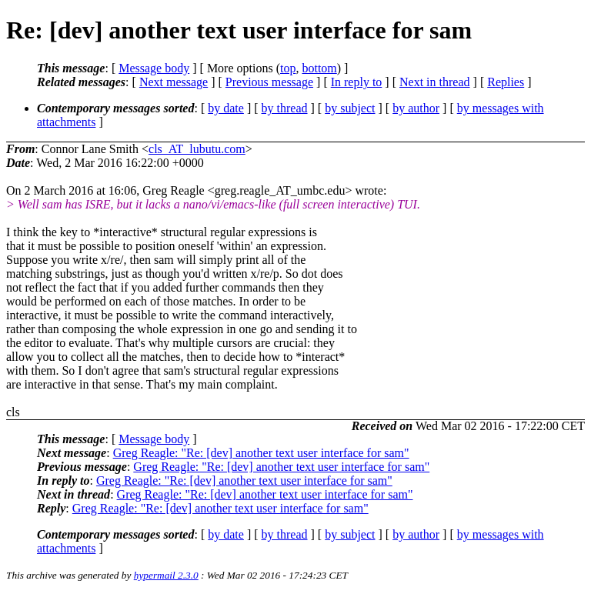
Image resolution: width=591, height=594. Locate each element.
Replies (505, 81)
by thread (285, 108)
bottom (319, 68)
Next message (173, 81)
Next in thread (434, 81)
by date (226, 108)
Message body (154, 68)
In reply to (356, 81)
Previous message (269, 81)
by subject (350, 108)
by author (415, 108)
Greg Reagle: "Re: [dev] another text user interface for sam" (261, 452)
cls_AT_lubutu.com (197, 148)
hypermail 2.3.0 (166, 575)
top (288, 68)
